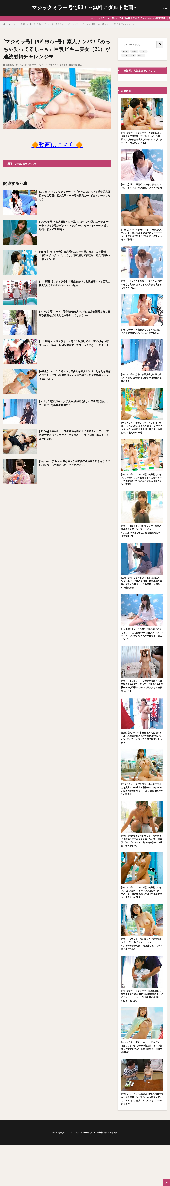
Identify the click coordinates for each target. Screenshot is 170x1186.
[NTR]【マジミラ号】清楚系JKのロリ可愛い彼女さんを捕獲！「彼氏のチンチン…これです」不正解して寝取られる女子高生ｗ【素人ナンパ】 (74, 256)
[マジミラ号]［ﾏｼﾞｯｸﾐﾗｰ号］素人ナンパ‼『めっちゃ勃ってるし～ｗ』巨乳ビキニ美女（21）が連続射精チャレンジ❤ (82, 24)
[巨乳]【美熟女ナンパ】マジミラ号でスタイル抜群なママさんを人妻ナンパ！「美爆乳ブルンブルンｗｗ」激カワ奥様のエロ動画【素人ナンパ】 (142, 872)
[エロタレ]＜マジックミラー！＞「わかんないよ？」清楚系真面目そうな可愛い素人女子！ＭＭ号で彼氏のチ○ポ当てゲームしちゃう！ (75, 196)
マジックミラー (128, 55)
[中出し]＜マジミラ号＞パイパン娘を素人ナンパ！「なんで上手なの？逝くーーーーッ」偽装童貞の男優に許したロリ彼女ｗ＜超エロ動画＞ (142, 242)
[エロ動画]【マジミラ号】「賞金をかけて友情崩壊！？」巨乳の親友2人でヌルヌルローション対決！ (74, 284)
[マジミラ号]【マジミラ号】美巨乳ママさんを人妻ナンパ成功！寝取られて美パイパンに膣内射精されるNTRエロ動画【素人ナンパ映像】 (142, 819)
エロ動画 (21, 24)
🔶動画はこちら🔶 (57, 144)
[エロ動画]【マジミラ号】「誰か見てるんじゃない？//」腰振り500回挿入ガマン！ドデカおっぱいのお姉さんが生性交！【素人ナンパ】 (142, 658)
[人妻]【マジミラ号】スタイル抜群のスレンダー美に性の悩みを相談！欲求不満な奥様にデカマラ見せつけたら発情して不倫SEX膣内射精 (142, 605)
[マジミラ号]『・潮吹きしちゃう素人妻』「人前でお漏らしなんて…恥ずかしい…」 (142, 343)
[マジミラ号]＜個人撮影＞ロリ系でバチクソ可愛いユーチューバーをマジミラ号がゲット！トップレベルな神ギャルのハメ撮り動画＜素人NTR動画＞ (75, 226)
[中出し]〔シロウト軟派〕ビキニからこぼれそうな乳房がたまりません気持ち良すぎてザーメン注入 (142, 293)
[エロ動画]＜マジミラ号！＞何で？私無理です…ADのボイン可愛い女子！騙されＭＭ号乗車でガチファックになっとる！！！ (75, 346)
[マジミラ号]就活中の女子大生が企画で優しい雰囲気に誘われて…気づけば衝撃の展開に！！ (74, 404)
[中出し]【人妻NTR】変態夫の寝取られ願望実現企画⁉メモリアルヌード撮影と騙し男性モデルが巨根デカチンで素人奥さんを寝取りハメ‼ (142, 712)
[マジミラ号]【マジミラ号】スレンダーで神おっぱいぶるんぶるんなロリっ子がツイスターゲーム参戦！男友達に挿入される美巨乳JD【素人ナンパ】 (142, 444)
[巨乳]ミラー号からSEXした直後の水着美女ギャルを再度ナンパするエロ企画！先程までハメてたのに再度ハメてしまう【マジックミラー (142, 1139)
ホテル (143, 51)
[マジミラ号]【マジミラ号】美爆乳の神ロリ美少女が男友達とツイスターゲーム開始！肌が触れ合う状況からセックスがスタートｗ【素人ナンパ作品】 (142, 139)
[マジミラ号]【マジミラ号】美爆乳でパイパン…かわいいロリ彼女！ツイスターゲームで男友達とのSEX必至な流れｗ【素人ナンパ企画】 (142, 498)
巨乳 (66, 65)
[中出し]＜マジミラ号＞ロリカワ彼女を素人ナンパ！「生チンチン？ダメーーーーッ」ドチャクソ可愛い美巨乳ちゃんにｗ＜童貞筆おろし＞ (142, 979)
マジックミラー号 (40, 65)
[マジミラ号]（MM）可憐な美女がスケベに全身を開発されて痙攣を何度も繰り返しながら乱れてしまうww (74, 316)
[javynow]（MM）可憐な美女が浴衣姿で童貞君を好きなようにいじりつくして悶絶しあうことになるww (74, 464)
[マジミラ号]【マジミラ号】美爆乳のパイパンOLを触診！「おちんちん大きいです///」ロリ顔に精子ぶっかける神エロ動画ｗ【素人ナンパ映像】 (142, 926)
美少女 (125, 51)
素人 (80, 65)
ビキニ (28, 65)
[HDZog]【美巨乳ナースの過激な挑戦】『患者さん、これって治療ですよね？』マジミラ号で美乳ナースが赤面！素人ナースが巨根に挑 (75, 436)
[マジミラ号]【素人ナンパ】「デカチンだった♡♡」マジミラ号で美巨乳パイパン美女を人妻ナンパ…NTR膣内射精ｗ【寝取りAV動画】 (142, 1086)
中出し (140, 55)
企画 (61, 65)
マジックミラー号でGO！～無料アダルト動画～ (85, 7)
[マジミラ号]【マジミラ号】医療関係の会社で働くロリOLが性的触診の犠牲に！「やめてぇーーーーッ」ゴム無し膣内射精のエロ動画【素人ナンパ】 (142, 1032)
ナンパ (21, 65)
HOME (9, 24)
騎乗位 (134, 51)
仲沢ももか (54, 65)
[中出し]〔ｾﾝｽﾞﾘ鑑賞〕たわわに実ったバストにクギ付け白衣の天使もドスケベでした (142, 190)
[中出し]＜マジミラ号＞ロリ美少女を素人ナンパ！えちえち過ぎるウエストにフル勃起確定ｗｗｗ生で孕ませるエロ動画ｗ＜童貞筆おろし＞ (75, 376)
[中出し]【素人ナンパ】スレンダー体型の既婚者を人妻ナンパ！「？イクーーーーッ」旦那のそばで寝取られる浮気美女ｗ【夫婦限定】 (142, 551)
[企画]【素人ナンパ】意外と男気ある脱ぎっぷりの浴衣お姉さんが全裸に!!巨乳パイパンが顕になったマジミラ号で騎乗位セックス (142, 765)
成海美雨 (73, 65)
